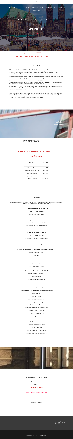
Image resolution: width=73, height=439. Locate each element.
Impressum (57, 423)
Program (33, 7)
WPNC (36, 1)
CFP (20, 7)
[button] (36, 10)
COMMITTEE (14, 7)
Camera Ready (49, 7)
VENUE (27, 7)
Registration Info (40, 7)
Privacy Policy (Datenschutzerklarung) (60, 421)
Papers (60, 7)
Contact (55, 7)
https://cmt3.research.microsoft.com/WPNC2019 (36, 392)
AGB (56, 425)
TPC (23, 7)
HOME (8, 7)
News (64, 7)
